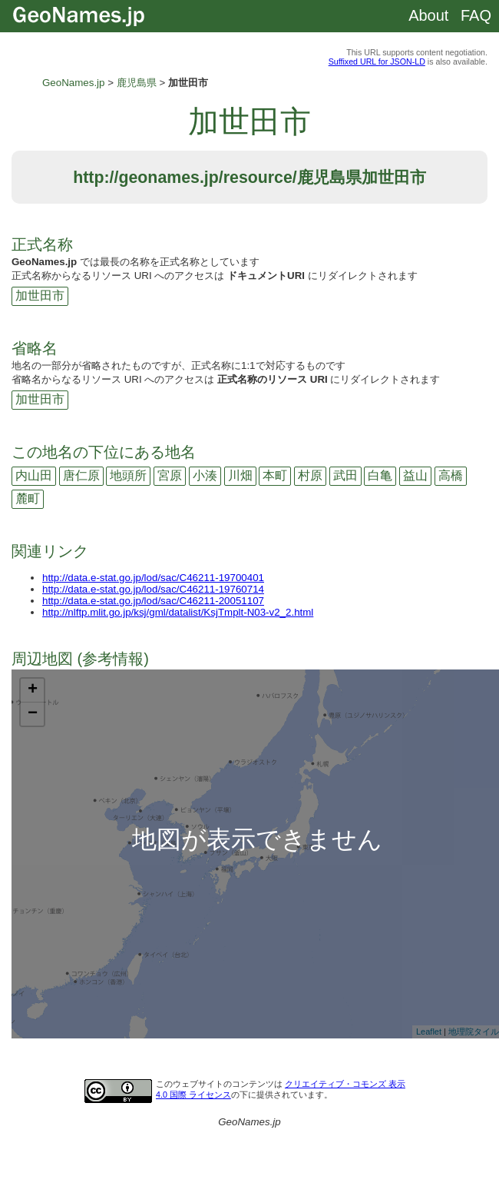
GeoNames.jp (73, 82)
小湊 (205, 475)
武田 (345, 475)
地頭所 (128, 475)
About (428, 15)
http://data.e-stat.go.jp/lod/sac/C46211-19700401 (153, 577)
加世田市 (39, 295)
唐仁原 (81, 475)
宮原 (169, 475)
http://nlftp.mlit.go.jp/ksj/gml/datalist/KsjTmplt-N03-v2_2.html (177, 612)
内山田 (33, 475)
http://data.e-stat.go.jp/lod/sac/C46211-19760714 (153, 589)
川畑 (240, 475)
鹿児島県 (137, 82)
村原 (310, 475)
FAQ (476, 15)
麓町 (27, 498)
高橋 (450, 475)
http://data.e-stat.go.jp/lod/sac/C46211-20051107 (153, 600)
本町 (275, 475)
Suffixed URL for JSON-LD (377, 61)
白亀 (380, 475)
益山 (415, 475)
